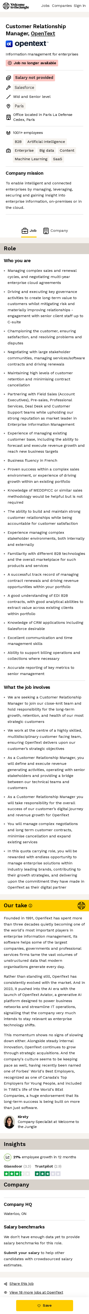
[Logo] (16, 6)
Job (28, 231)
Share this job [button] (19, 1283)
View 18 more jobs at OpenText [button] (33, 1292)
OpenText (43, 33)
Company (55, 231)
